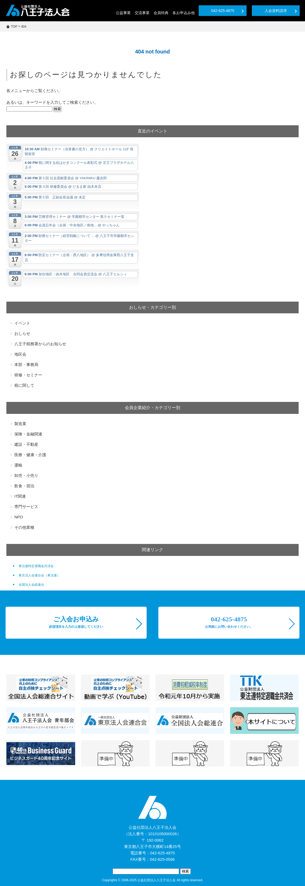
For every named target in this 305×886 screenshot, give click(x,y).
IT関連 (20, 496)
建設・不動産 (26, 444)
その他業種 (24, 527)
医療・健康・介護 (30, 454)
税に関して (24, 385)
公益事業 (123, 13)
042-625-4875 (227, 11)
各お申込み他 (183, 13)
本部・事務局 (26, 364)
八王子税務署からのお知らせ (40, 344)
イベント (22, 323)
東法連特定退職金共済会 (36, 566)
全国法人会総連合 (31, 584)
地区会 (20, 354)
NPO (18, 517)
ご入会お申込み (76, 622)
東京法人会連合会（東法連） (39, 575)
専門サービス (26, 506)
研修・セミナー (28, 375)
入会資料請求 (281, 11)
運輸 (18, 465)
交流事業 (142, 13)
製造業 (20, 423)
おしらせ (22, 333)
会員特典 (161, 13)
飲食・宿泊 (24, 486)
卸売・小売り (26, 475)
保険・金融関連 (28, 434)
